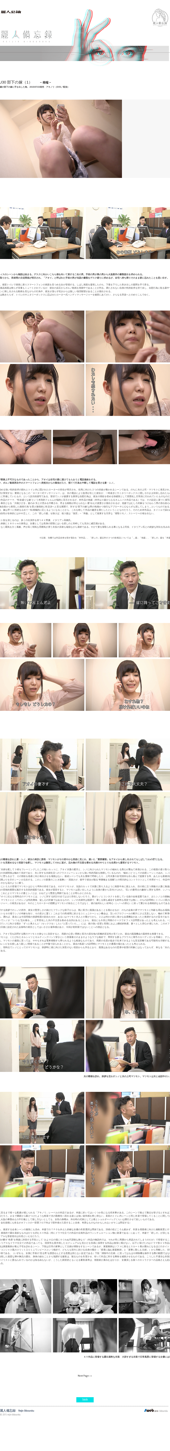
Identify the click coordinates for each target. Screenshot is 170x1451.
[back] (85, 1399)
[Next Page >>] (85, 1375)
